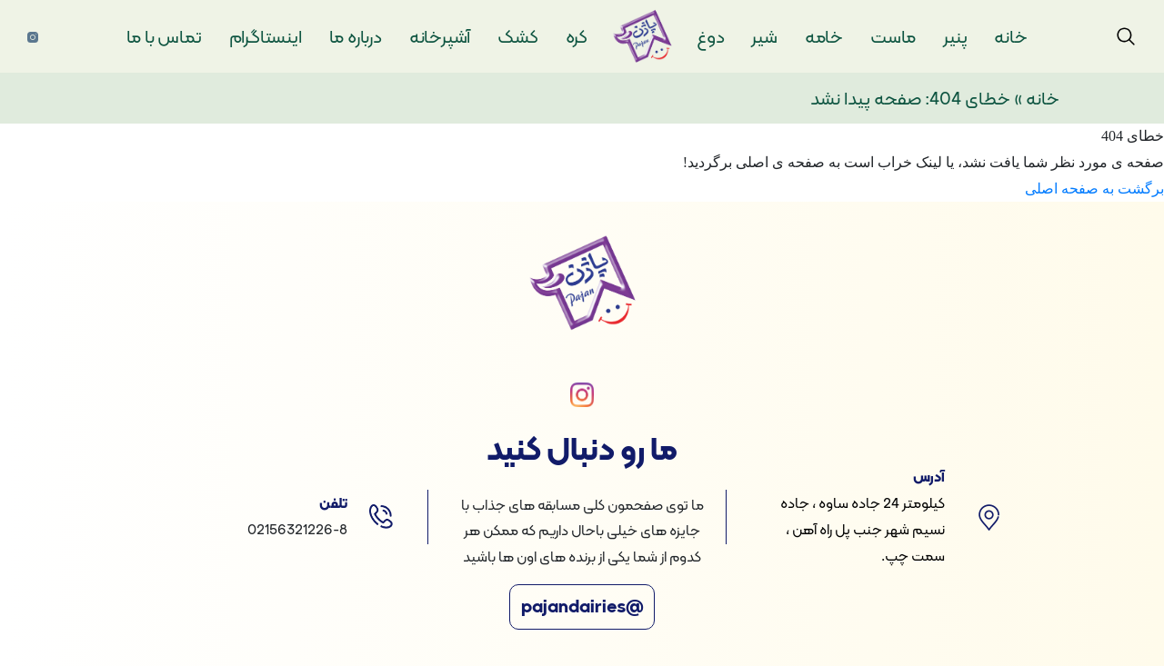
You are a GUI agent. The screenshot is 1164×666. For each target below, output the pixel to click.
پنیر (955, 36)
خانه (1010, 36)
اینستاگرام (265, 36)
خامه (824, 36)
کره (576, 36)
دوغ (710, 36)
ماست (893, 36)
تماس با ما (164, 36)
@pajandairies (582, 606)
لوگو (653, 36)
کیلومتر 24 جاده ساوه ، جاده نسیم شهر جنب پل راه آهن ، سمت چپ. (862, 529)
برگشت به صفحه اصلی (1094, 188)
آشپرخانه (439, 36)
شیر (764, 36)
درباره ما (355, 36)
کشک (517, 36)
